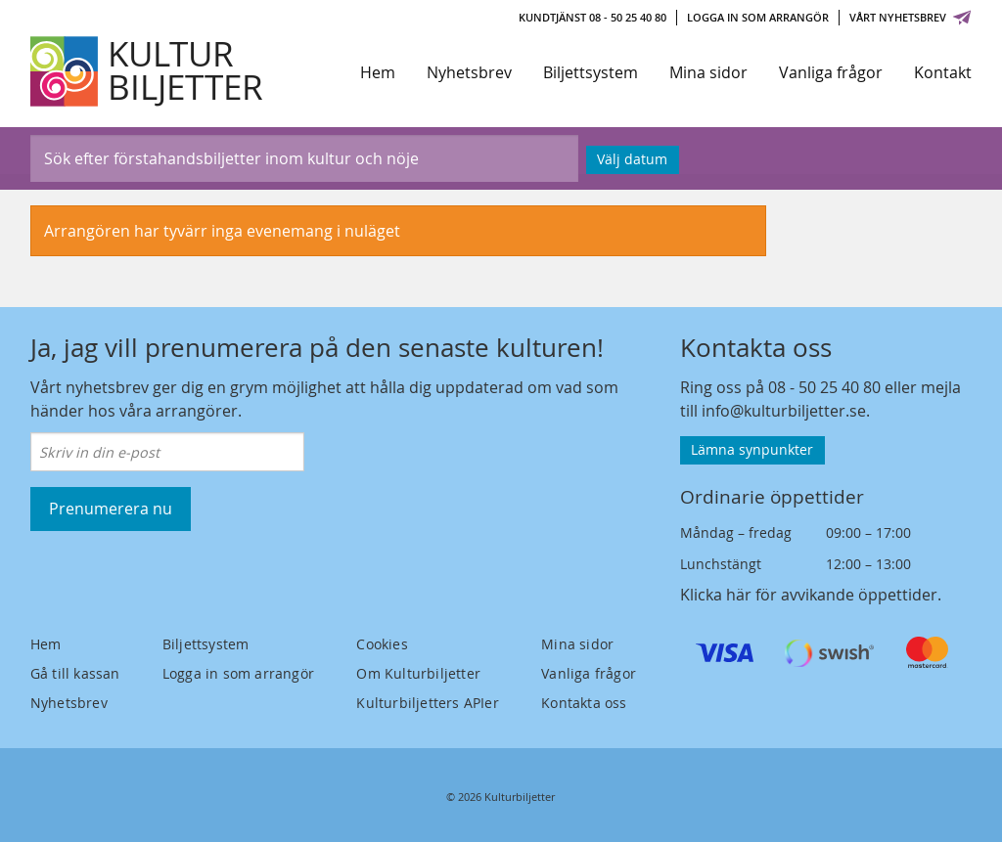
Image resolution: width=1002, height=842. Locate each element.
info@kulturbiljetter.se (784, 410)
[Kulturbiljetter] (147, 71)
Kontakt (943, 72)
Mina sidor (708, 72)
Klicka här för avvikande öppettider (808, 594)
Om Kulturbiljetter (418, 673)
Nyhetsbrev (469, 72)
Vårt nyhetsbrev (911, 17)
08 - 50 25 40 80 (824, 387)
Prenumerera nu (110, 508)
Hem (377, 72)
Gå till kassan (75, 673)
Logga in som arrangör (758, 17)
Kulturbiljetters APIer (427, 702)
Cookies (381, 644)
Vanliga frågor (831, 72)
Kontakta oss (583, 702)
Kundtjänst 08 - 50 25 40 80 (592, 17)
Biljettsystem (590, 72)
